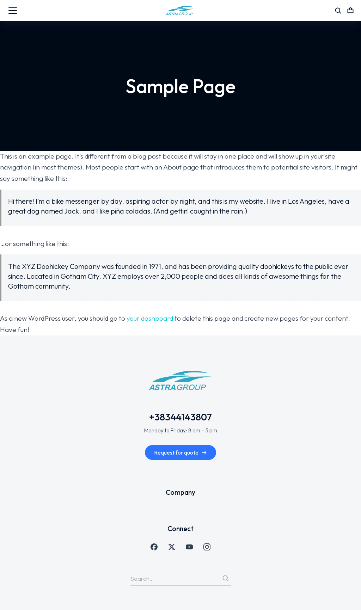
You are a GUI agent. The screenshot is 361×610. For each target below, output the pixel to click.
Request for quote (180, 452)
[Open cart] (350, 10)
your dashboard (150, 318)
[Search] (225, 578)
